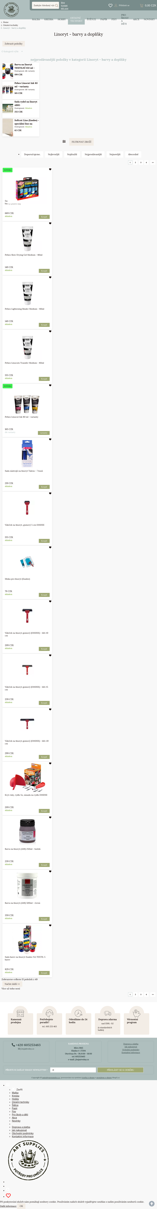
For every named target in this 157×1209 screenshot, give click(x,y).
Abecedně (133, 154)
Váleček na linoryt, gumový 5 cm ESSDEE (24, 525)
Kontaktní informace (131, 1052)
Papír (104, 19)
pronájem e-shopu (104, 1077)
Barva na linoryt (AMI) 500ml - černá (22, 903)
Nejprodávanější (93, 154)
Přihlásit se (124, 5)
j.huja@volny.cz (26, 1049)
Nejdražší (72, 154)
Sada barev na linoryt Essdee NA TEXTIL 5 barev (25, 958)
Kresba (48, 19)
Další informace (8, 1206)
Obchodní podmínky (22, 1133)
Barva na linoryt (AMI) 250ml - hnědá (22, 849)
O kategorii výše (10, 51)
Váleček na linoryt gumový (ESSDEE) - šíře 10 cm (26, 634)
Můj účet (64, 8)
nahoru (152, 1204)
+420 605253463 (26, 1045)
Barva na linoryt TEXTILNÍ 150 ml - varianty (24, 68)
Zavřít (17, 1089)
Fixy (114, 19)
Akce (136, 19)
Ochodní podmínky (130, 1049)
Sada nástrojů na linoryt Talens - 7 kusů (24, 471)
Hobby (62, 19)
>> (153, 162)
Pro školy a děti (125, 19)
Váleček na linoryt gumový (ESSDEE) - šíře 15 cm (26, 688)
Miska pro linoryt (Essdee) (17, 579)
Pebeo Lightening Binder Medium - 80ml (24, 309)
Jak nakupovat (131, 1046)
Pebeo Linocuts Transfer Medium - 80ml (24, 363)
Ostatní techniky (76, 19)
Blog (63, 2)
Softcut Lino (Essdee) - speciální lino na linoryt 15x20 (26, 124)
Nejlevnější (53, 154)
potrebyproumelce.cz (51, 1077)
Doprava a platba (130, 1044)
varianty (43, 433)
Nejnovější (114, 154)
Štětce (91, 19)
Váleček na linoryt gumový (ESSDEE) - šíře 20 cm (26, 742)
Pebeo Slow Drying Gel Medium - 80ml (23, 255)
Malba (36, 19)
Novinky (149, 19)
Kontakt (64, 5)
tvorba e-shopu (88, 1077)
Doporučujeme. (32, 154)
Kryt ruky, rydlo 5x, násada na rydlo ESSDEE (26, 795)
